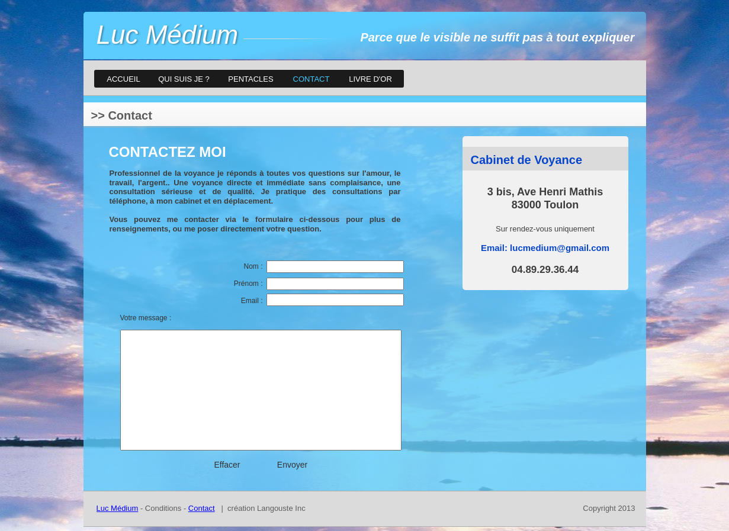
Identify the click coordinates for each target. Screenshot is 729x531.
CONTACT (311, 79)
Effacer (227, 464)
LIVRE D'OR (370, 79)
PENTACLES (250, 79)
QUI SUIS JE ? (184, 79)
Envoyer (292, 464)
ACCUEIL (123, 79)
